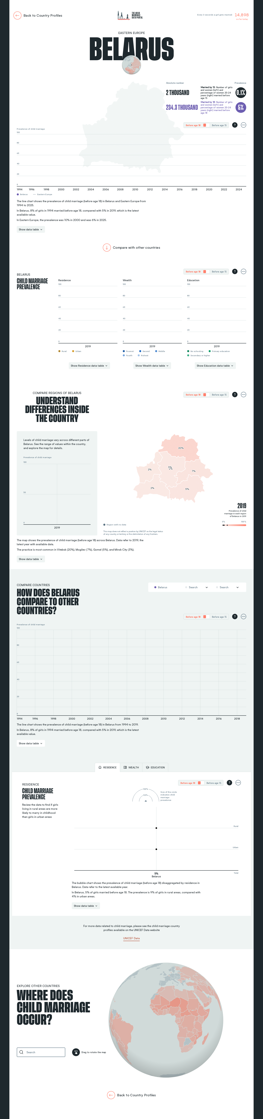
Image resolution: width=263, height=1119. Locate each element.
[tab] (107, 767)
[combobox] (166, 587)
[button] (57, 494)
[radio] (193, 125)
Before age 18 (193, 125)
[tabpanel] (131, 844)
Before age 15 (219, 125)
